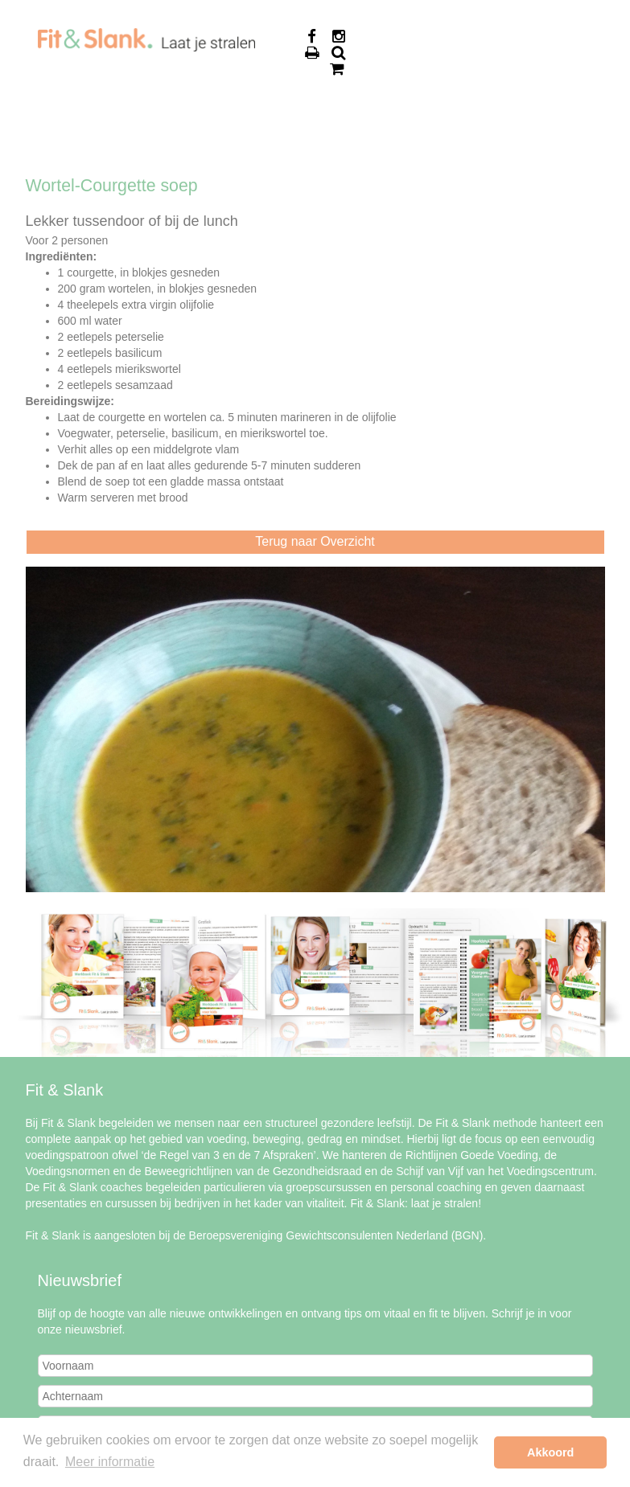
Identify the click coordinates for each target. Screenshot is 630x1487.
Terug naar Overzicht (315, 541)
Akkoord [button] (550, 1452)
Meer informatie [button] (109, 1462)
